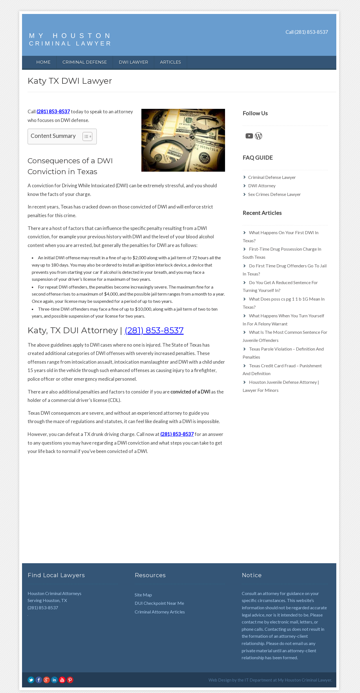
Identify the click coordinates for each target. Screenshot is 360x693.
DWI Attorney (262, 185)
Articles (170, 62)
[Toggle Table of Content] (84, 136)
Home (43, 62)
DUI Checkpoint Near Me (159, 603)
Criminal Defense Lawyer (272, 177)
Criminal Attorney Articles (160, 611)
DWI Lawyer (133, 62)
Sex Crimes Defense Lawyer (274, 194)
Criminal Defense (84, 62)
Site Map (143, 594)
